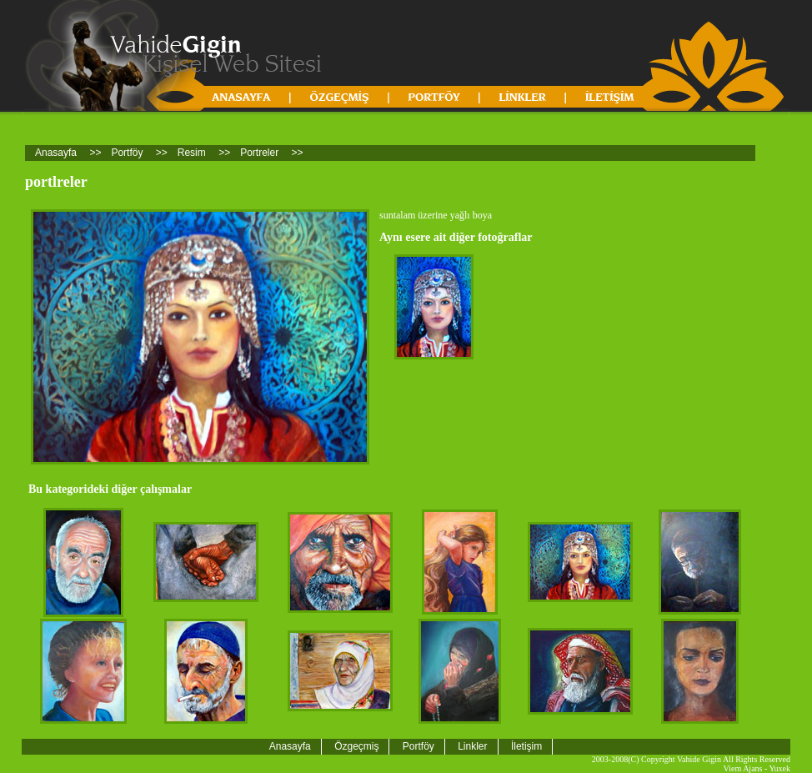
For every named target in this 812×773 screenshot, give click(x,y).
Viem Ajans (743, 768)
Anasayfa (56, 152)
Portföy (127, 152)
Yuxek (779, 768)
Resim (192, 152)
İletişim (526, 746)
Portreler (259, 152)
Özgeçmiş (356, 746)
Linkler (472, 746)
